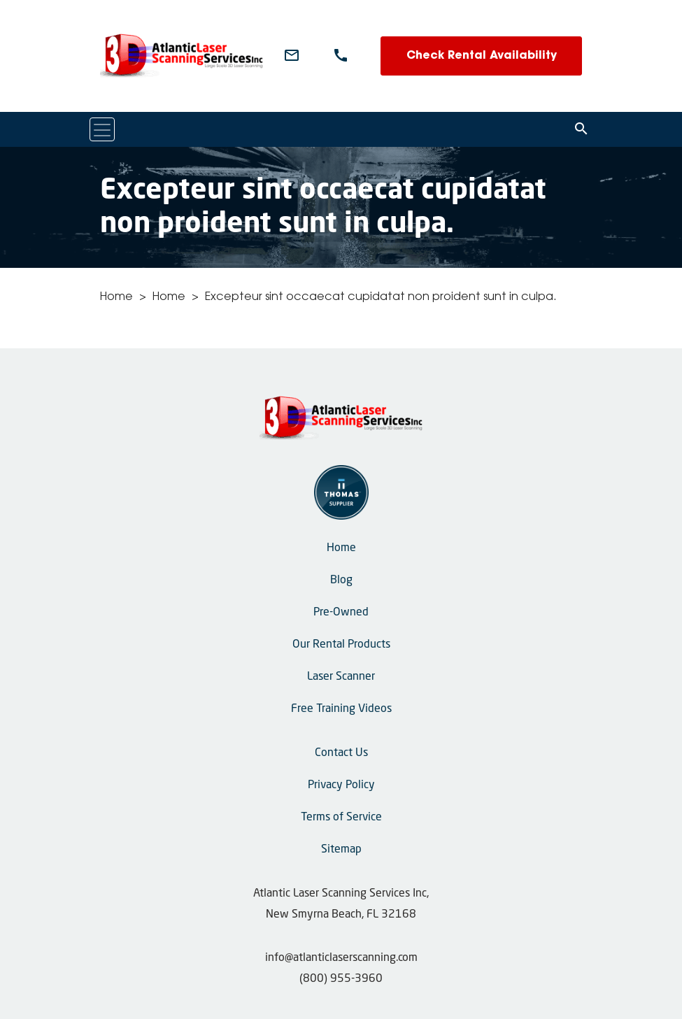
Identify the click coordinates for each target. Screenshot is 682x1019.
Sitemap (341, 849)
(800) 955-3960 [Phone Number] (341, 979)
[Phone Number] (340, 56)
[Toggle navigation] (102, 129)
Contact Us (341, 753)
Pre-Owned (341, 612)
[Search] (581, 129)
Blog (341, 580)
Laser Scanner (341, 677)
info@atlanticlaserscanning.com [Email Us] (341, 958)
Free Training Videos (341, 709)
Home (116, 297)
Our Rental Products (341, 644)
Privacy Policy (341, 785)
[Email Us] (291, 56)
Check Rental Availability (481, 56)
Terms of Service (341, 817)
